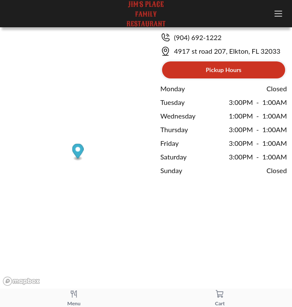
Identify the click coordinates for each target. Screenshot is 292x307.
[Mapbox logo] (21, 281)
